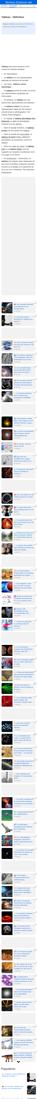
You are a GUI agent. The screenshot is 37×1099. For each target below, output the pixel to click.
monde (13, 128)
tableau (9, 91)
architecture (11, 158)
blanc (19, 149)
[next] (18, 1062)
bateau (26, 131)
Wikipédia (12, 24)
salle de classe (18, 146)
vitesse (4, 143)
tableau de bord (8, 137)
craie (7, 155)
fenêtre (16, 167)
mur (3, 164)
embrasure (6, 172)
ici (26, 26)
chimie (9, 118)
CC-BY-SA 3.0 (28, 24)
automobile (24, 134)
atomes (19, 124)
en (21, 106)
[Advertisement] (18, 49)
